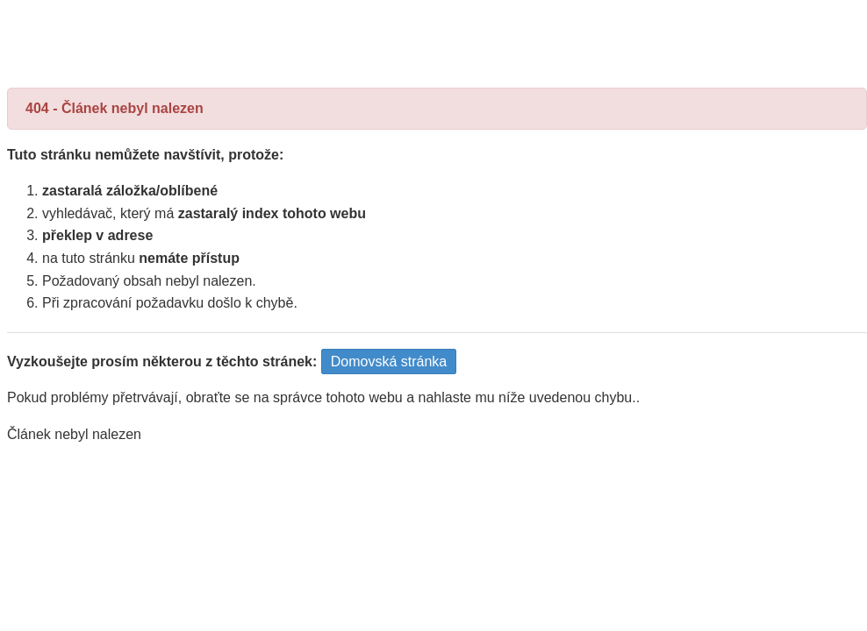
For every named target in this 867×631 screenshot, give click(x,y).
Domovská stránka (389, 361)
